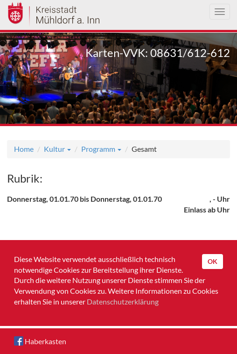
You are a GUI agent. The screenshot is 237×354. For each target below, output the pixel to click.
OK (212, 261)
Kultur (57, 148)
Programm (101, 148)
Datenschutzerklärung (123, 301)
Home (24, 148)
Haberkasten (40, 341)
